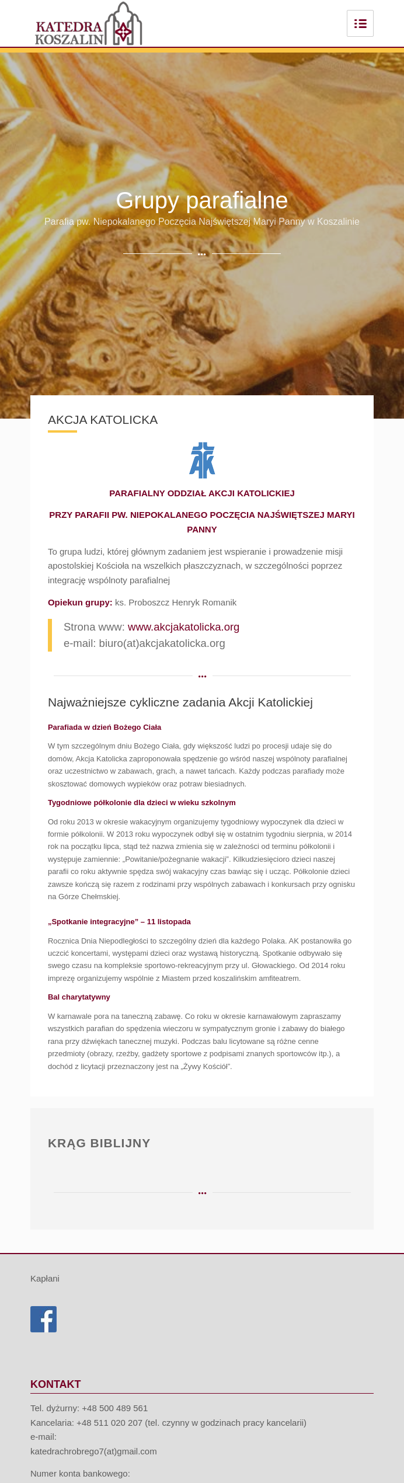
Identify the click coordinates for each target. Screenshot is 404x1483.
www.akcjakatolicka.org (183, 627)
